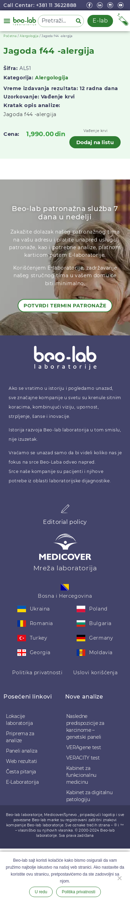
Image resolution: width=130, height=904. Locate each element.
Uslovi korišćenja (95, 672)
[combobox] (55, 21)
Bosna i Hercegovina (65, 596)
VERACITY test (83, 758)
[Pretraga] (80, 21)
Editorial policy (65, 522)
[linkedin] (100, 5)
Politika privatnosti (37, 672)
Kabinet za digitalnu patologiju (89, 795)
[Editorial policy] (65, 508)
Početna (10, 36)
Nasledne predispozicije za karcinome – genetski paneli (85, 726)
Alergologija (29, 36)
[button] (7, 21)
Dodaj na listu (95, 142)
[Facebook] (90, 5)
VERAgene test (83, 747)
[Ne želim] (119, 877)
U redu (41, 891)
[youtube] (121, 5)
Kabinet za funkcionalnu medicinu (81, 775)
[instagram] (111, 5)
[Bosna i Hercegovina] (65, 587)
